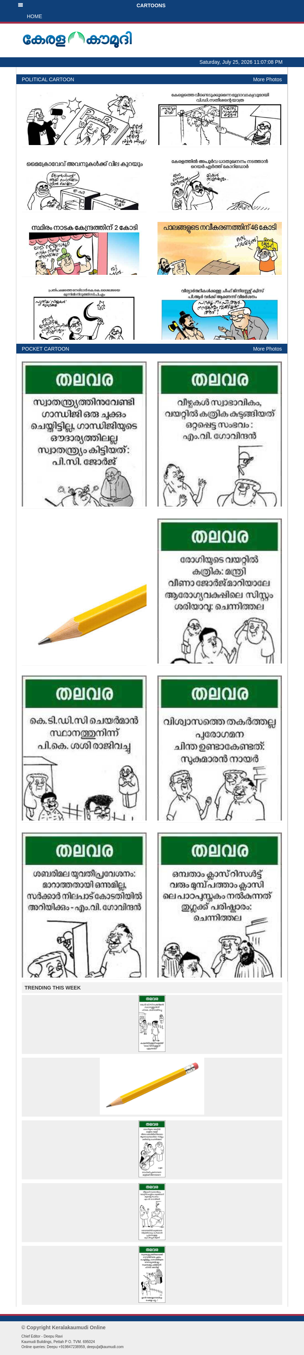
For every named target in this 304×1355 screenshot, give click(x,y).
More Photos (267, 79)
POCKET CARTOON (45, 349)
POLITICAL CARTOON (48, 79)
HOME (34, 16)
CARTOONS (91, 5)
